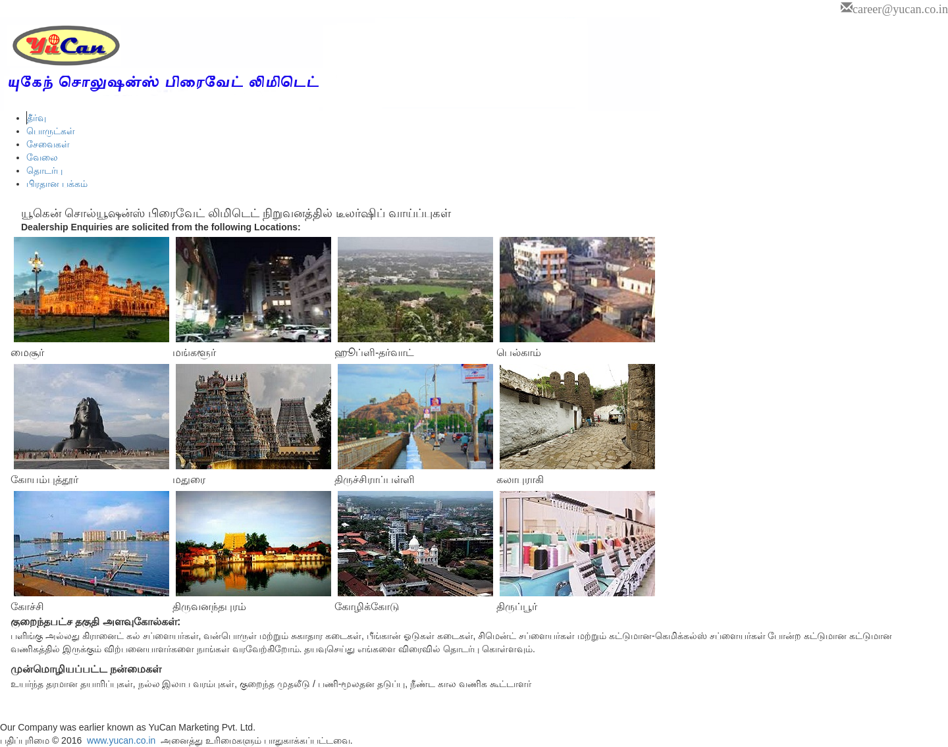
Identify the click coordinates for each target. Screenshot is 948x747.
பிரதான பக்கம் (57, 183)
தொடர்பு (44, 170)
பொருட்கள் (50, 131)
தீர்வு (36, 118)
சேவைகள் (48, 144)
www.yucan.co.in (119, 740)
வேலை (42, 157)
